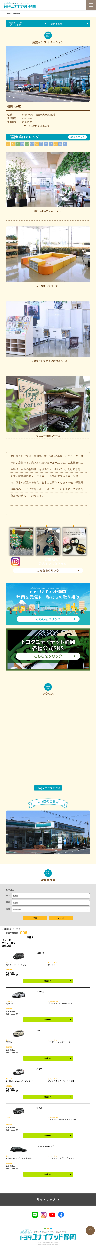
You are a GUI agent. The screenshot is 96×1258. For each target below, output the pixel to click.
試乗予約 (48, 981)
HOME (9, 13)
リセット (61, 918)
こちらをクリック (77, 137)
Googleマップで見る (48, 788)
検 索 (35, 918)
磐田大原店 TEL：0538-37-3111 (14, 973)
